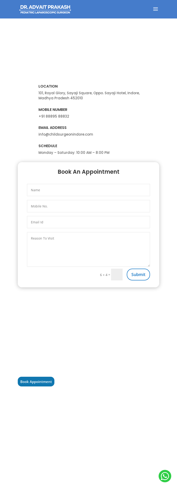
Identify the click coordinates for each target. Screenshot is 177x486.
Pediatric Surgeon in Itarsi (41, 433)
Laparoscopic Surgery (114, 342)
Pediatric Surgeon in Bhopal (43, 426)
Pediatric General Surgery (117, 349)
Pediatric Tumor (109, 356)
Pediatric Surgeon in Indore (42, 418)
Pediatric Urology (110, 334)
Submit (138, 274)
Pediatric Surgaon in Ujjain (42, 411)
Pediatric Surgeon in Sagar (41, 440)
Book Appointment (36, 381)
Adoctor (88, 479)
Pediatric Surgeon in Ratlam (43, 404)
